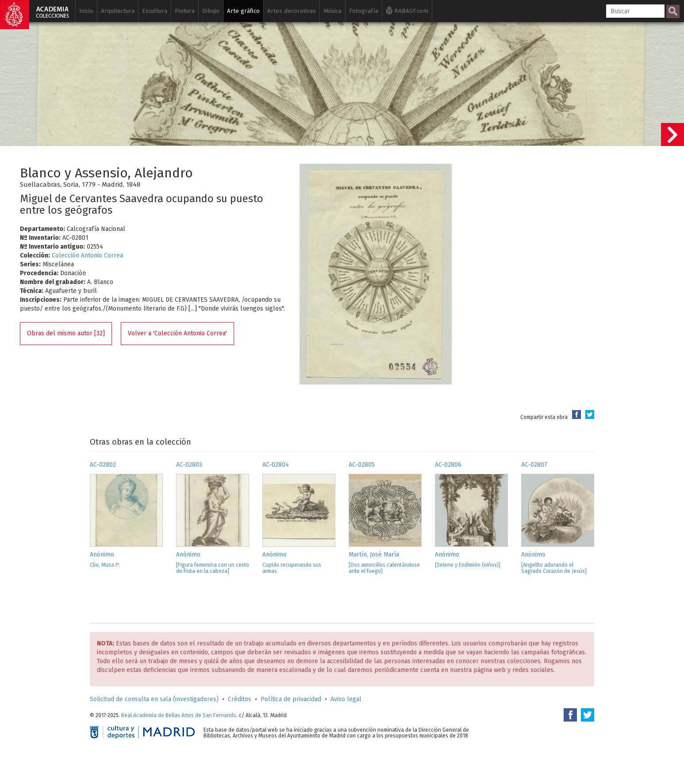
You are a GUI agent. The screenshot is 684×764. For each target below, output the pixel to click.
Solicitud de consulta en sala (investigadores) (154, 699)
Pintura (185, 11)
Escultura (154, 11)
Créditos (239, 699)
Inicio (86, 11)
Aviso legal (345, 699)
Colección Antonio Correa (87, 255)
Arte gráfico (243, 11)
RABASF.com (407, 10)
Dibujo (210, 11)
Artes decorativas (291, 11)
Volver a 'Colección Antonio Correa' (177, 333)
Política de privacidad (291, 699)
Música (332, 11)
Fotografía (363, 11)
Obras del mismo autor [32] (66, 333)
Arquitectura (117, 11)
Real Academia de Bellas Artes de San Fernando (178, 715)
